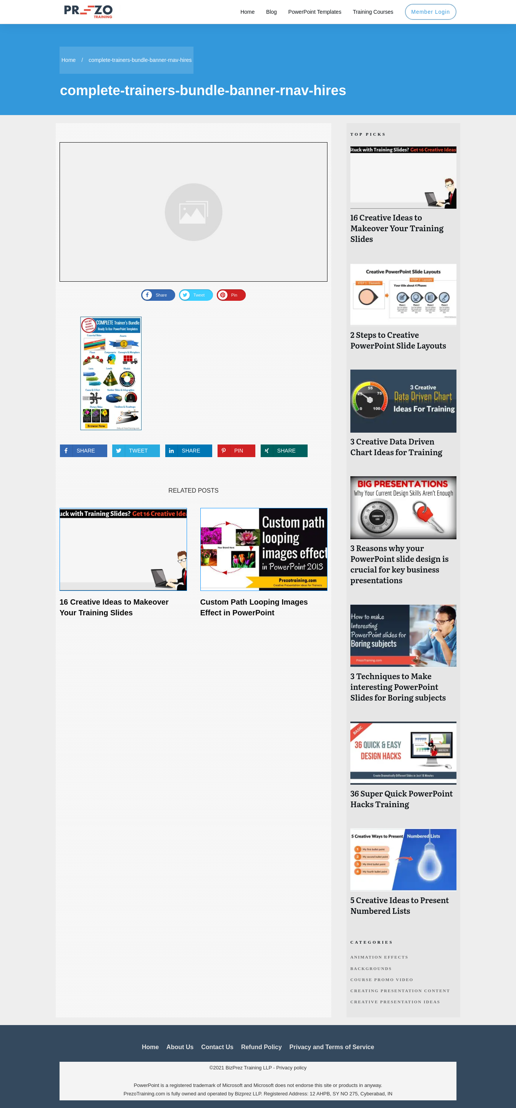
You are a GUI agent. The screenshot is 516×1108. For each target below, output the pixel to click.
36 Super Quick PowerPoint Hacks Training (403, 769)
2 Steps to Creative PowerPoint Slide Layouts (403, 310)
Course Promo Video (381, 979)
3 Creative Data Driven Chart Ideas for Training (403, 417)
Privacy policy (291, 1068)
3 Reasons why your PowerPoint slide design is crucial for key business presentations (403, 534)
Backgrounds (371, 968)
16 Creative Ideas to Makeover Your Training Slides (403, 198)
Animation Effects (379, 957)
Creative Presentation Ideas (395, 1001)
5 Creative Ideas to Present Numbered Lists (403, 875)
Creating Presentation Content (400, 990)
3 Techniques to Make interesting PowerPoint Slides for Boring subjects (403, 657)
